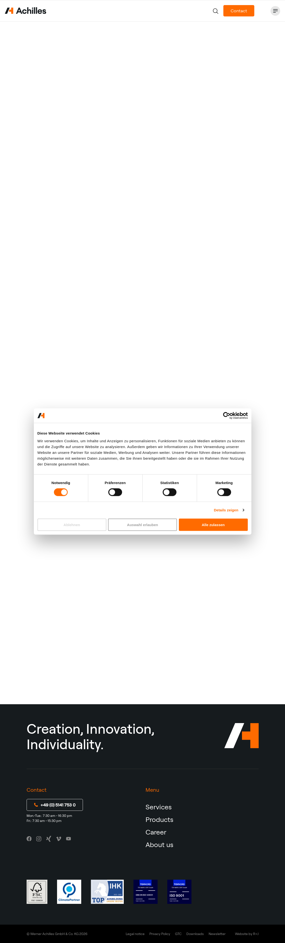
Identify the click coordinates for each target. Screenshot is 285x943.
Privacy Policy (159, 934)
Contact (239, 11)
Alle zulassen (213, 524)
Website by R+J (247, 934)
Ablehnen (72, 524)
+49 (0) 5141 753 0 (54, 805)
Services (159, 807)
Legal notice (135, 934)
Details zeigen (226, 510)
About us (159, 844)
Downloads (195, 934)
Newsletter (217, 934)
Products (159, 819)
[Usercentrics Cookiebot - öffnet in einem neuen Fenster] (226, 415)
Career (156, 832)
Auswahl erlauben (142, 524)
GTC (178, 934)
